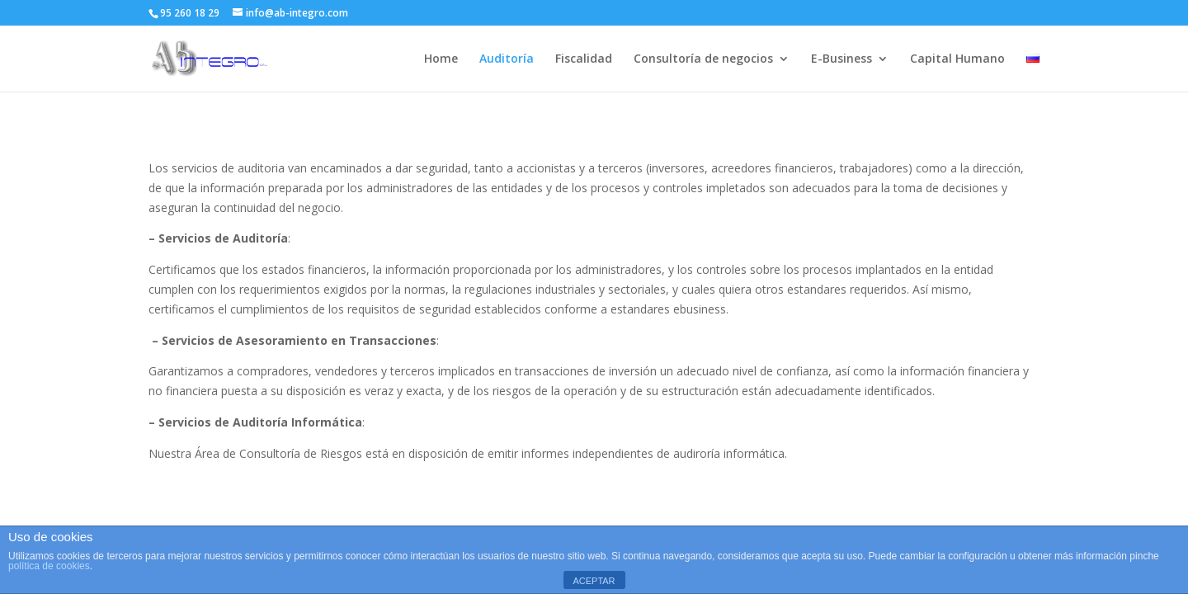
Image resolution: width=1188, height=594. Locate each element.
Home (441, 59)
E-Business (841, 59)
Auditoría (506, 59)
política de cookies (49, 566)
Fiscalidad (583, 59)
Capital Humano (957, 59)
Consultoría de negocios (703, 59)
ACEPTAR (594, 581)
